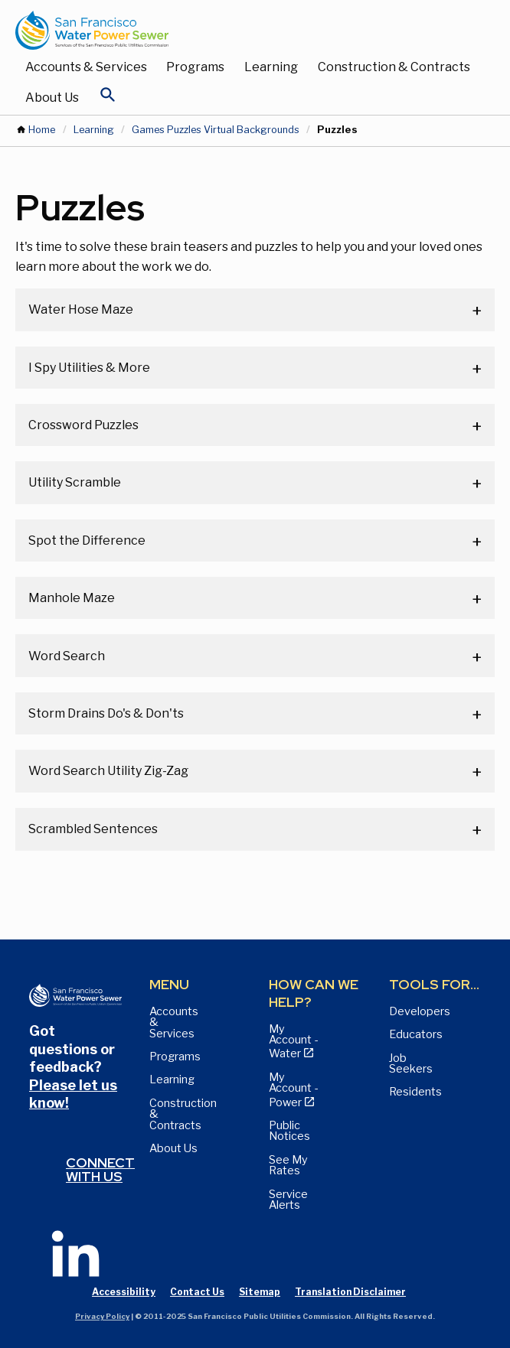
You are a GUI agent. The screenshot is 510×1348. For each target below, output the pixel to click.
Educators (416, 1034)
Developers (419, 1011)
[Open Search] (108, 98)
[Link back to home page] (239, 30)
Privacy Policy (102, 1316)
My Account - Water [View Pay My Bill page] (293, 1041)
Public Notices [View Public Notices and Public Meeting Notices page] (289, 1130)
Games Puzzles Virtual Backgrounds (215, 129)
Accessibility (123, 1292)
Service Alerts (288, 1199)
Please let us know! (73, 1094)
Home (41, 129)
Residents (415, 1092)
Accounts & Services (86, 67)
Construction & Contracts (394, 67)
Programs (195, 67)
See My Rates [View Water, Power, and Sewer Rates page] (288, 1165)
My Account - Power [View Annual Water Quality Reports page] (293, 1089)
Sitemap (259, 1292)
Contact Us (197, 1292)
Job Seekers (411, 1063)
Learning (271, 67)
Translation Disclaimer (350, 1292)
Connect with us (100, 1169)
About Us (52, 97)
